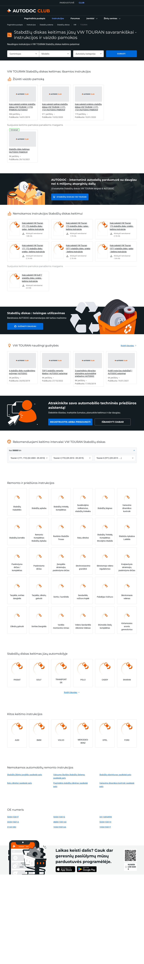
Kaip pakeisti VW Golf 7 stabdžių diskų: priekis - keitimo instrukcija (32, 278)
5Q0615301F (13, 816)
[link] (34, 18)
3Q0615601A (13, 822)
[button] (91, 18)
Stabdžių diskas (63, 25)
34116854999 (105, 816)
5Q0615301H (105, 822)
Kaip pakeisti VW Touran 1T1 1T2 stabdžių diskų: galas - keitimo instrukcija (33, 226)
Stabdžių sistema (46, 25)
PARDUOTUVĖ (67, 2)
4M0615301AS (59, 822)
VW (75, 25)
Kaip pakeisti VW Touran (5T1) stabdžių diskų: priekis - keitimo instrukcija (78, 248)
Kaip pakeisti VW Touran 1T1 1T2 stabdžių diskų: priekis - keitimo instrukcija (33, 248)
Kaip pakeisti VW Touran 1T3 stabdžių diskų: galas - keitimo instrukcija (77, 226)
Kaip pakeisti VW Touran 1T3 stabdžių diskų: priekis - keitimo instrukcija (122, 226)
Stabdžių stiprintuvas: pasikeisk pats (115, 774)
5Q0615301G (59, 816)
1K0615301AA (59, 827)
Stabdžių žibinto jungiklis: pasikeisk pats (24, 774)
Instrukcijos (31, 25)
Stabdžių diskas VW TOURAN (72, 197)
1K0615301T (105, 827)
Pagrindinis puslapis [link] (15, 25)
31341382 (11, 827)
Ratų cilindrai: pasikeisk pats (19, 783)
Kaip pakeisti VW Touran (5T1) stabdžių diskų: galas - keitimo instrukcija (121, 248)
